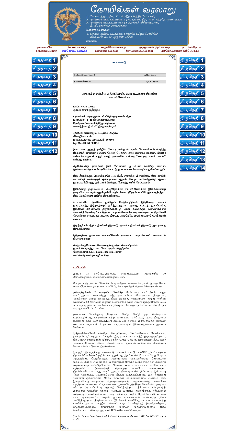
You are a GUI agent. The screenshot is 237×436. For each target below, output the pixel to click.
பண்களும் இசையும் (106, 50)
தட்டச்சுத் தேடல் (191, 47)
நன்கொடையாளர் (46, 50)
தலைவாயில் (44, 47)
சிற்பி (4, 432)
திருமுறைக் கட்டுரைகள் (139, 50)
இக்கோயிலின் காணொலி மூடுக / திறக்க (115, 75)
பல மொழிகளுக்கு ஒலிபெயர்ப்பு (180, 50)
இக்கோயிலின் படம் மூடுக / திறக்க (116, 81)
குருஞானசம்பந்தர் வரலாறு (154, 47)
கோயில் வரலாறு (76, 47)
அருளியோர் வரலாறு (113, 47)
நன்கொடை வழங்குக (74, 50)
